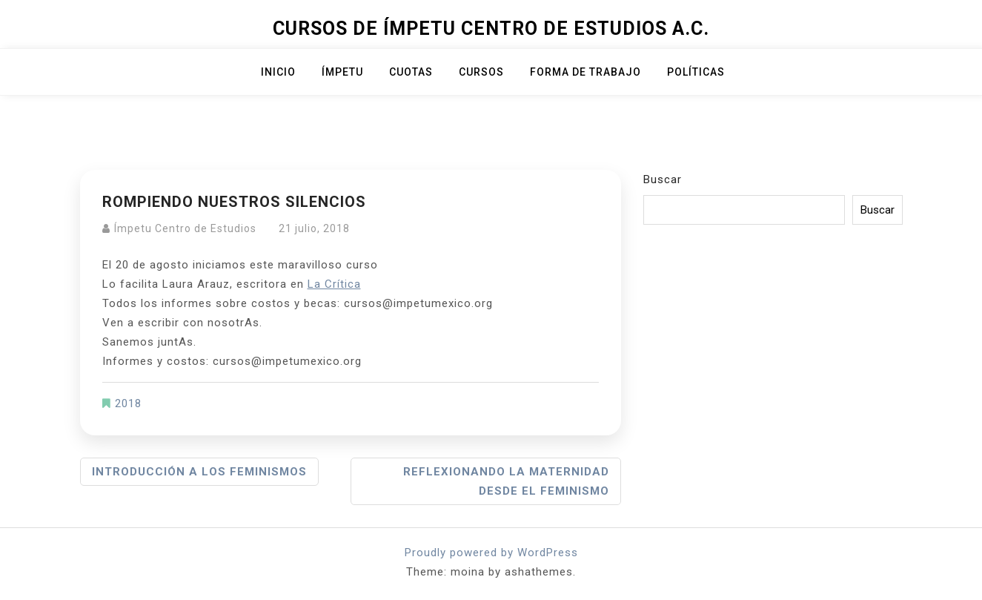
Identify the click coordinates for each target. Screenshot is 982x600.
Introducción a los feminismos (199, 471)
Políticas (696, 72)
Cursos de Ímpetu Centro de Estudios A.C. (491, 28)
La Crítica (334, 284)
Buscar (662, 179)
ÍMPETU (342, 72)
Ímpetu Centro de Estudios (185, 228)
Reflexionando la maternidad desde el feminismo (506, 481)
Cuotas (411, 72)
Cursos (481, 72)
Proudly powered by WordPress (491, 552)
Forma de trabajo (585, 72)
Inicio (278, 72)
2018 (128, 403)
